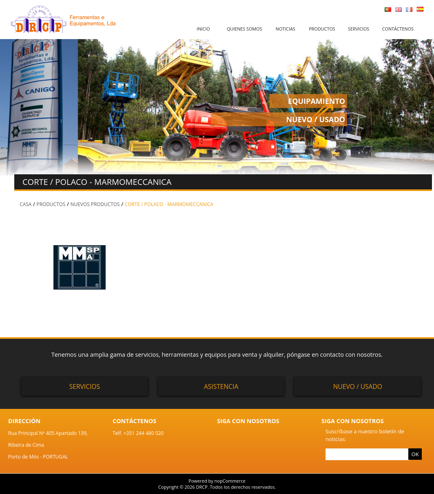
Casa (25, 204)
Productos (322, 29)
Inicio (203, 29)
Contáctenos (398, 29)
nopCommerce (230, 481)
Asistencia (221, 386)
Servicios (358, 29)
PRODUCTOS (51, 204)
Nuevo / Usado (357, 386)
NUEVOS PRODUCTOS (95, 204)
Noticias (285, 29)
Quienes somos (244, 29)
